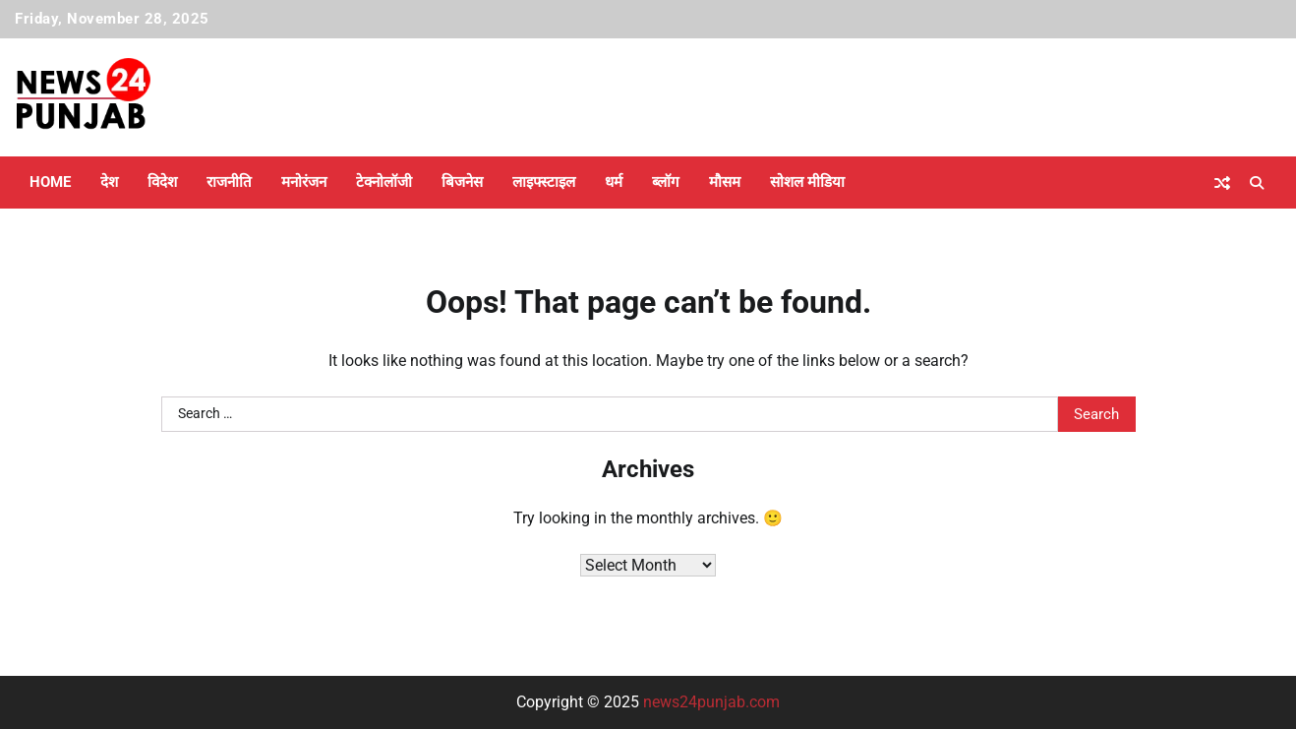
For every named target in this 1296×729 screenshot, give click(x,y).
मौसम (724, 182)
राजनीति (229, 182)
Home (50, 182)
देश (109, 182)
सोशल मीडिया (807, 182)
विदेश (162, 182)
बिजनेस (462, 182)
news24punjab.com (711, 702)
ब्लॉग (665, 182)
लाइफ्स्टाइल (543, 182)
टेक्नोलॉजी (384, 182)
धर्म (613, 182)
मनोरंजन (303, 182)
